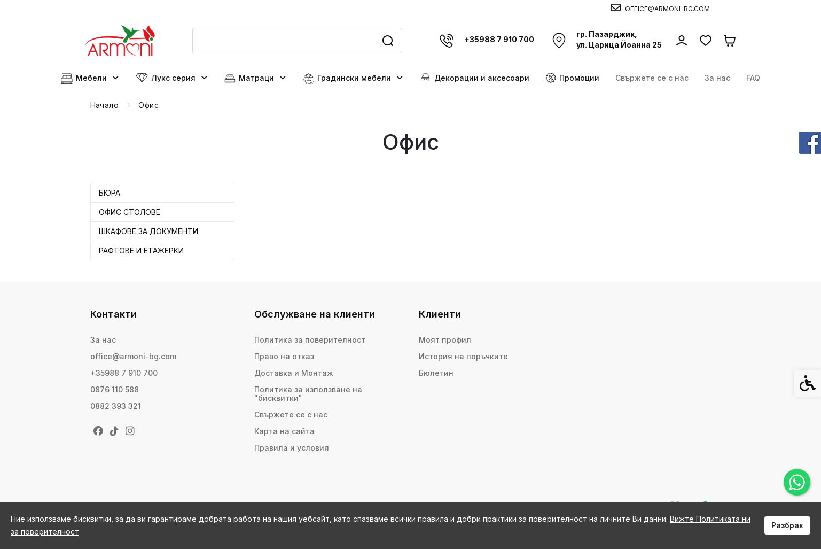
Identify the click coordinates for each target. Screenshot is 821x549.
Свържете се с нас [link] (652, 77)
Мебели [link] (90, 78)
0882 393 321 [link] (115, 406)
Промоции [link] (572, 78)
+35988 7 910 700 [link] (124, 372)
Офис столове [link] (129, 212)
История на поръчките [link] (463, 356)
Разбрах (787, 525)
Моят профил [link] (445, 339)
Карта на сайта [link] (284, 431)
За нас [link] (717, 77)
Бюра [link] (109, 193)
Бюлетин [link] (436, 372)
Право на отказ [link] (284, 356)
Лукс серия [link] (172, 78)
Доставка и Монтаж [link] (293, 372)
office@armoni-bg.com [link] (133, 356)
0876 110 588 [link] (114, 389)
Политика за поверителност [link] (309, 339)
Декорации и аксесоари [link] (474, 78)
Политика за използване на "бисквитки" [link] (308, 394)
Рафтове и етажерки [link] (141, 250)
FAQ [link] (753, 77)
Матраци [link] (255, 78)
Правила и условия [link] (291, 447)
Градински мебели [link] (353, 78)
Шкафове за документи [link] (148, 231)
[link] (797, 482)
